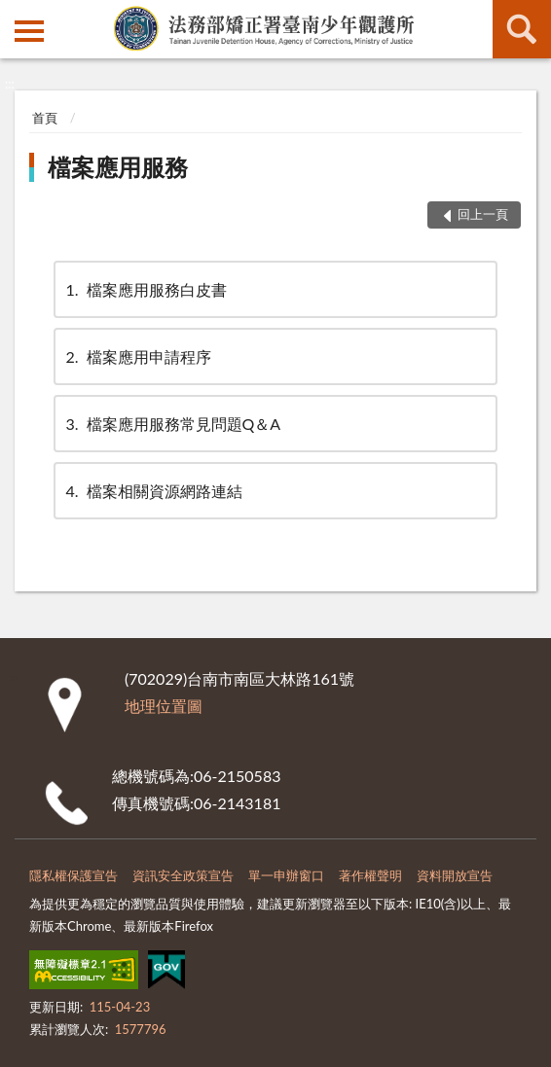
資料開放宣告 (455, 875)
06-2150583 (237, 775)
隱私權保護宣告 (73, 875)
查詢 (522, 29)
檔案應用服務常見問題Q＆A (172, 423)
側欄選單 (29, 31)
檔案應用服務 (118, 167)
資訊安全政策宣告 (183, 875)
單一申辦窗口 (286, 875)
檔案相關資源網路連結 (152, 491)
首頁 (44, 117)
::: (15, 14)
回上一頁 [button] (483, 214)
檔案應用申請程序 (137, 356)
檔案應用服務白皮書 (145, 289)
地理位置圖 (163, 705)
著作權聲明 (370, 875)
